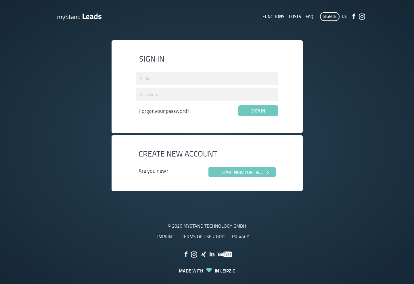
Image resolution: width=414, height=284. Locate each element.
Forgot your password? (164, 110)
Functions (273, 16)
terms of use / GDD (203, 236)
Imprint (165, 236)
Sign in (330, 16)
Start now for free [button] (245, 172)
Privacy (240, 236)
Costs (295, 16)
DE (344, 16)
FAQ (309, 16)
